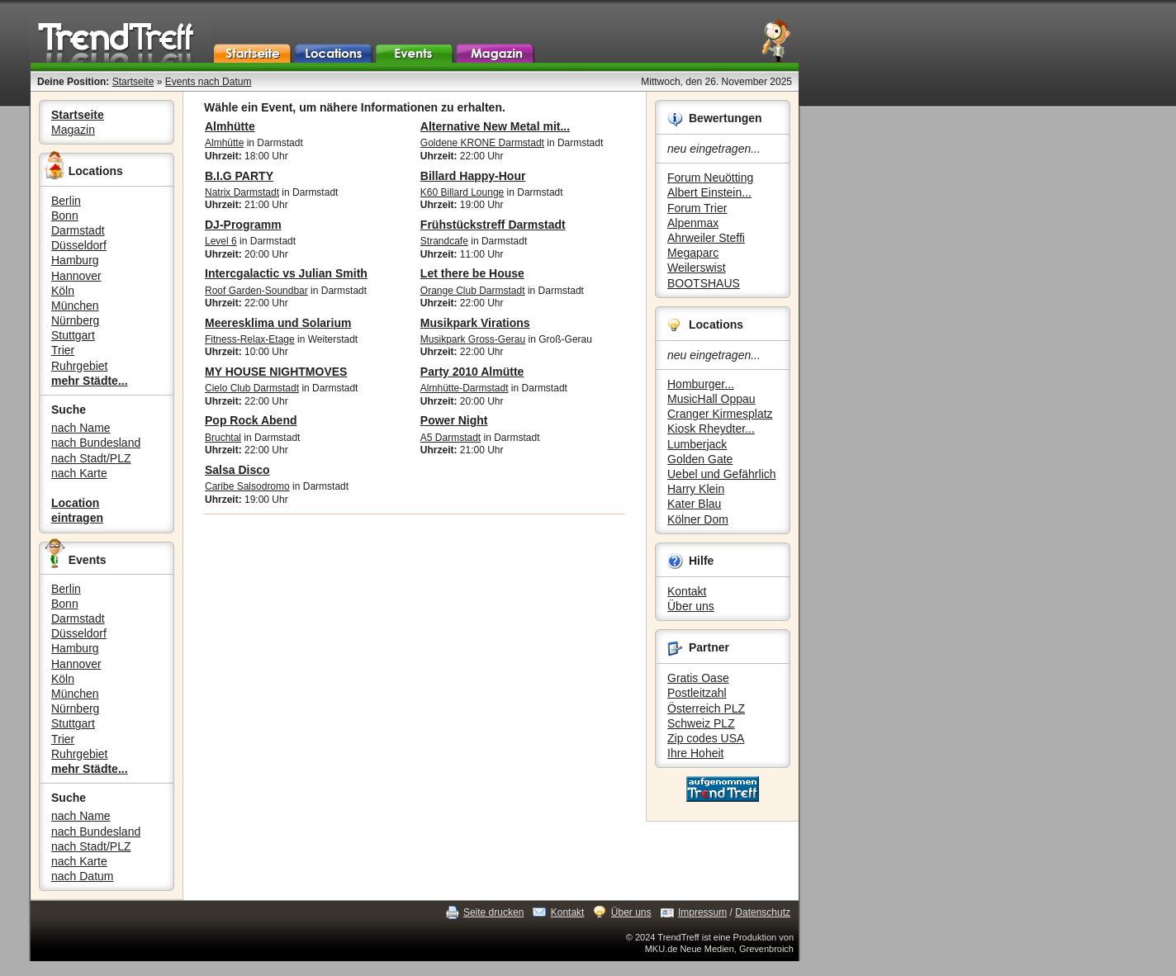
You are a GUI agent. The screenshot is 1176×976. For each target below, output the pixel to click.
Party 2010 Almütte (472, 371)
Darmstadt (78, 230)
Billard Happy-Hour (473, 175)
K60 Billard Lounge (462, 192)
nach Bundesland (95, 442)
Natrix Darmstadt (242, 192)
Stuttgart (73, 335)
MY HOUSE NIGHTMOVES (276, 371)
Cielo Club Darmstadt (252, 388)
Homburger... (700, 384)
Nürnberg (75, 320)
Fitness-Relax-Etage (250, 339)
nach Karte (79, 473)
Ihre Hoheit (695, 753)
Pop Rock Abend (251, 420)
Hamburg (75, 260)
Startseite (133, 82)
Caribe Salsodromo (247, 486)
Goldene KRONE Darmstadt (482, 143)
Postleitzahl (697, 692)
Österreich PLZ (706, 708)
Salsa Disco (237, 469)
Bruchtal (223, 437)
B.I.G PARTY (239, 175)
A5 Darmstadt (450, 437)
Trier (62, 350)
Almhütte (230, 126)
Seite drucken (493, 912)
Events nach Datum (208, 82)
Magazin (73, 129)
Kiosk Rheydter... (711, 428)
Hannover (76, 275)
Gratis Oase (698, 678)
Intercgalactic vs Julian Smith (286, 273)
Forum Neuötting (710, 177)
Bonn (64, 215)
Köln (62, 290)
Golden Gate (700, 459)
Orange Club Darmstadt (472, 290)
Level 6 (221, 241)
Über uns (690, 606)
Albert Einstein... (709, 192)
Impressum (702, 912)
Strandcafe (444, 241)
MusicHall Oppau (711, 398)
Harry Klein (695, 488)
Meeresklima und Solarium (278, 322)
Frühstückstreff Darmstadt (493, 224)
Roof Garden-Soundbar (256, 290)
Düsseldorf (79, 245)
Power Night (454, 420)
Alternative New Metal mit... (495, 126)
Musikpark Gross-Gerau (472, 339)
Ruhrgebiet (79, 365)
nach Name (81, 427)
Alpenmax (692, 223)
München (75, 305)
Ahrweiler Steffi (706, 237)
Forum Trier (697, 208)
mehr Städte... (89, 380)
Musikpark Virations (475, 322)
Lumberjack (697, 444)
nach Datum (82, 876)
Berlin (66, 200)
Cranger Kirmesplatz (720, 413)
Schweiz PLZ (701, 723)
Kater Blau (694, 503)
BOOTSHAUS (703, 283)
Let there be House (472, 273)
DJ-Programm (243, 224)
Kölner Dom (697, 519)
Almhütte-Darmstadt (464, 388)
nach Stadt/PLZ (91, 458)
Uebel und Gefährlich (721, 474)
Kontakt (686, 591)
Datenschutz (762, 912)
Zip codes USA (705, 738)
